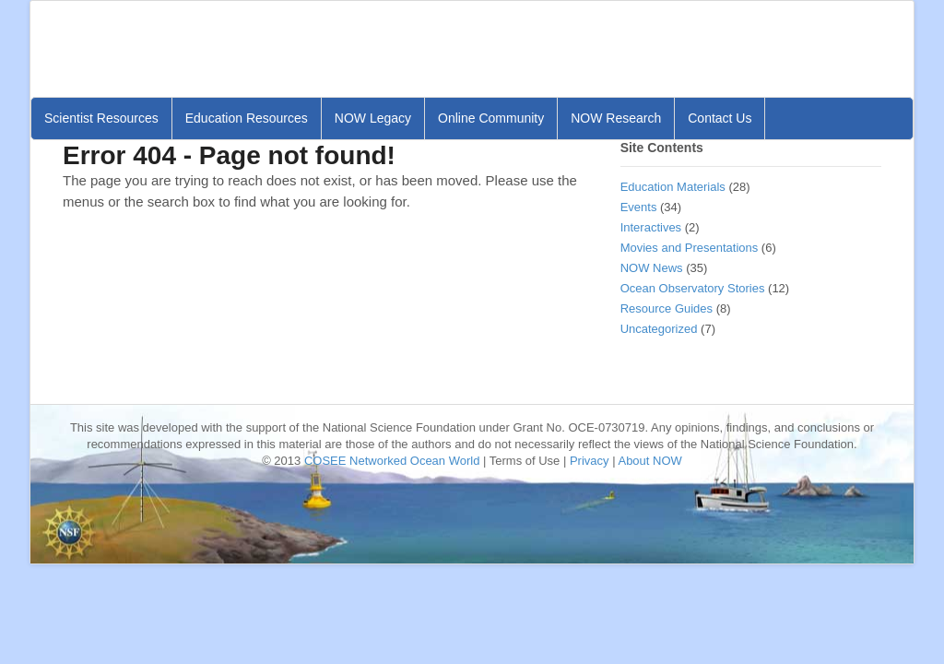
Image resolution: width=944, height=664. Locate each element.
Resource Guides (666, 308)
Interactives (650, 227)
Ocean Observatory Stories (692, 288)
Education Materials (673, 187)
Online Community (491, 118)
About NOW (649, 461)
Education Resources (246, 118)
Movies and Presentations (689, 248)
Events (638, 207)
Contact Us (719, 118)
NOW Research (616, 118)
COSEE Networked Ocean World (392, 461)
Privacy (589, 461)
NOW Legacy (373, 118)
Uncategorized (659, 329)
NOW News (651, 268)
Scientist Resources (101, 118)
